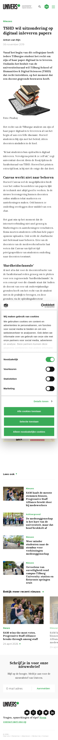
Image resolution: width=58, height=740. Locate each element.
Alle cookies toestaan (29, 411)
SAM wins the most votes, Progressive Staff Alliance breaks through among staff (20, 636)
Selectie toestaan (29, 421)
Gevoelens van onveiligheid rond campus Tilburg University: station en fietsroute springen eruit (40, 574)
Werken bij (36, 736)
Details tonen (41, 401)
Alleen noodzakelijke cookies (29, 431)
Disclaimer (16, 736)
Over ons (6, 736)
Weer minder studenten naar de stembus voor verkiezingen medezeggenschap (37, 547)
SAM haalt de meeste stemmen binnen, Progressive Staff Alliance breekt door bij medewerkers (39, 499)
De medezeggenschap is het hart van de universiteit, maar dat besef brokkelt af (39, 523)
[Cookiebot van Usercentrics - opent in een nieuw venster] (41, 306)
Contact (45, 736)
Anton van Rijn (11, 39)
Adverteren (26, 736)
